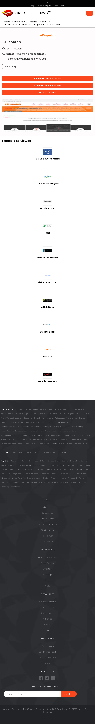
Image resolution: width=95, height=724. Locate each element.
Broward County (54, 461)
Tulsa (84, 482)
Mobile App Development (42, 409)
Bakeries (61, 444)
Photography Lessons (26, 435)
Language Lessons (22, 431)
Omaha (45, 478)
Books (55, 439)
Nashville (83, 474)
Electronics (28, 418)
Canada (64, 452)
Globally (13, 452)
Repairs (36, 422)
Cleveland (54, 465)
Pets (3, 422)
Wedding (79, 427)
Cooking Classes (59, 427)
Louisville (26, 474)
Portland (63, 478)
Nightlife (69, 418)
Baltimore (84, 461)
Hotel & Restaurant (40, 414)
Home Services (26, 422)
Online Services (7, 414)
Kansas (70, 469)
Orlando (37, 478)
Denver (71, 465)
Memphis (34, 474)
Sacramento (64, 482)
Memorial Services (8, 427)
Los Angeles (5, 474)
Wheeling (5, 487)
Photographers (68, 409)
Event (73, 422)
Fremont (4, 469)
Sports (74, 431)
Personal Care (80, 409)
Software (18, 409)
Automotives (60, 418)
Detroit (87, 465)
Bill (77, 414)
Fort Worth (22, 469)
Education (27, 409)
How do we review (47, 557)
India (29, 452)
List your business (47, 607)
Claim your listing (47, 601)
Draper (79, 465)
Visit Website (47, 92)
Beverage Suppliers (79, 439)
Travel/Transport (7, 418)
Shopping (56, 422)
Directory (47, 569)
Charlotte (36, 465)
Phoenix (54, 478)
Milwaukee (64, 474)
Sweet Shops (66, 439)
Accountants (52, 444)
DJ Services (70, 427)
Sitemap (47, 574)
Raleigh (82, 478)
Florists (26, 444)
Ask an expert (47, 613)
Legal (27, 414)
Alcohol (18, 418)
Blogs (47, 580)
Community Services (24, 439)
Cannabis (57, 409)
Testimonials (47, 530)
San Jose (46, 482)
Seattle (15, 482)
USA (20, 452)
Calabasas (5, 465)
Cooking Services (38, 444)
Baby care (47, 439)
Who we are (47, 541)
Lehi (86, 469)
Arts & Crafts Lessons (9, 435)
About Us (47, 507)
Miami (53, 474)
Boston (42, 461)
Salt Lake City (6, 482)
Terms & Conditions (47, 524)
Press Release (47, 563)
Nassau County (7, 478)
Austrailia (47, 452)
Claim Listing (10, 67)
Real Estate (19, 414)
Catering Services (7, 439)
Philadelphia (73, 478)
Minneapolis (74, 474)
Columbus (45, 465)
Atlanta (13, 461)
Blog (32, 6)
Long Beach (16, 474)
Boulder (65, 461)
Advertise (47, 619)
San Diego (25, 482)
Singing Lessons (42, 435)
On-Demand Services (57, 414)
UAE (54, 452)
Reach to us (48, 646)
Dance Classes (55, 435)
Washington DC (17, 487)
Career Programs (7, 431)
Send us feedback (47, 652)
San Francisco (36, 482)
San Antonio (75, 482)
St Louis (55, 482)
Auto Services (80, 418)
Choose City (59, 6)
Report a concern (47, 657)
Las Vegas (79, 469)
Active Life (65, 422)
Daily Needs (14, 422)
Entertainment (39, 418)
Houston (31, 469)
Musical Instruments (53, 431)
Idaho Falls (40, 469)
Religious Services (69, 435)
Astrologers (47, 427)
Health (86, 414)
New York (18, 478)
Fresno (12, 469)
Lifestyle (50, 418)
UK (36, 452)
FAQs (47, 586)
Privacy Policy (47, 518)
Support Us (47, 513)
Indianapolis (50, 469)
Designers (70, 414)
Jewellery (86, 444)
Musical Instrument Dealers (11, 444)
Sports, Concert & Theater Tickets (29, 427)
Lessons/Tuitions (37, 431)
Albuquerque (33, 461)
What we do (47, 663)
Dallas (62, 465)
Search (47, 624)
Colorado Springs (25, 465)
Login (47, 630)
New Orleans (28, 478)
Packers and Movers (74, 444)
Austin (21, 461)
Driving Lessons (84, 435)
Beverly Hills (75, 461)
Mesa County (45, 474)
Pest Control (46, 422)
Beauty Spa (37, 439)
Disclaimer (47, 535)
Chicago (13, 465)
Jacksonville (61, 469)
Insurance (66, 431)
